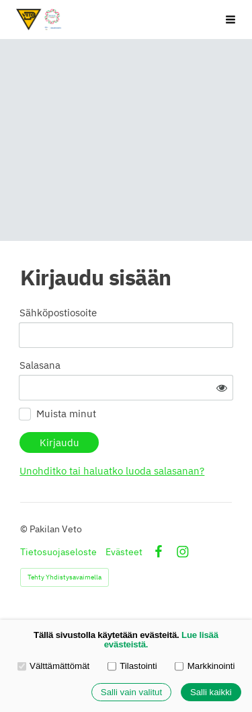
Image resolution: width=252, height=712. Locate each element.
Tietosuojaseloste (58, 552)
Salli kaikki (211, 692)
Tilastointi (132, 666)
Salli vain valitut (131, 692)
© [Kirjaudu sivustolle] (25, 529)
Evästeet (124, 552)
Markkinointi (205, 666)
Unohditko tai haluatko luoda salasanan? (111, 470)
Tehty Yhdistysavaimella (64, 577)
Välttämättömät (53, 666)
